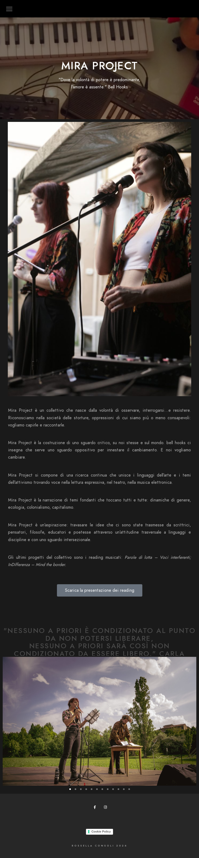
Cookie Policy (101, 831)
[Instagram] (106, 808)
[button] (70, 789)
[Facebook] (96, 808)
